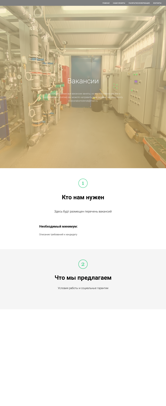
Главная (106, 3)
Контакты (157, 3)
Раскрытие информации (139, 3)
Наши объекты (119, 3)
